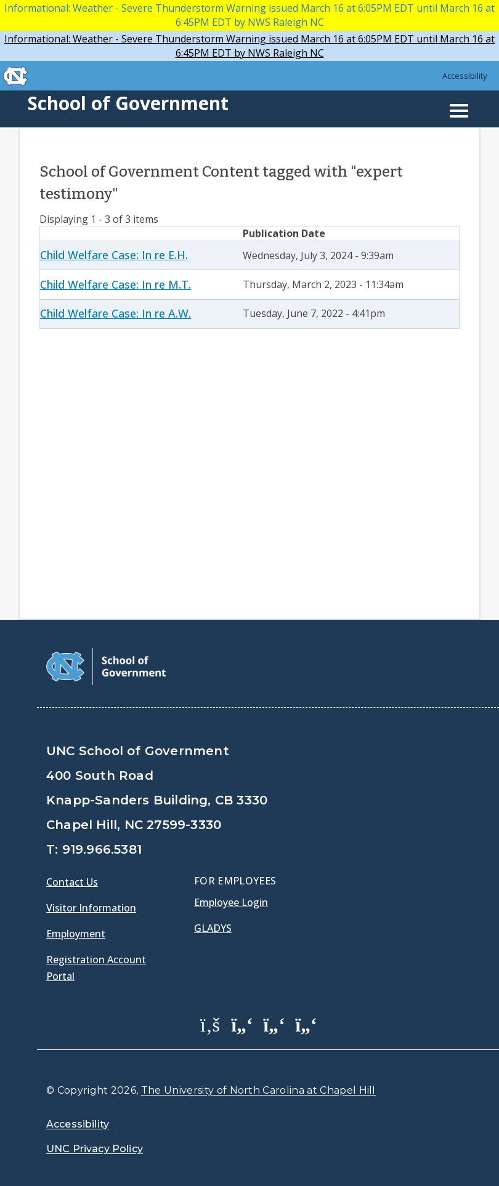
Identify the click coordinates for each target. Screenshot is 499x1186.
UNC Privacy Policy (94, 1149)
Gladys (213, 928)
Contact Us (72, 882)
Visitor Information (91, 908)
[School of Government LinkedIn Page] (274, 1024)
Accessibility (464, 75)
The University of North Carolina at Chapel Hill (258, 1090)
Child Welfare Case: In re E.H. (114, 254)
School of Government (128, 103)
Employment (75, 933)
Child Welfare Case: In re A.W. (115, 313)
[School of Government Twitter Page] (242, 1024)
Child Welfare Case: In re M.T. (115, 284)
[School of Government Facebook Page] (210, 1024)
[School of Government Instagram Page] (306, 1024)
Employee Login (231, 902)
